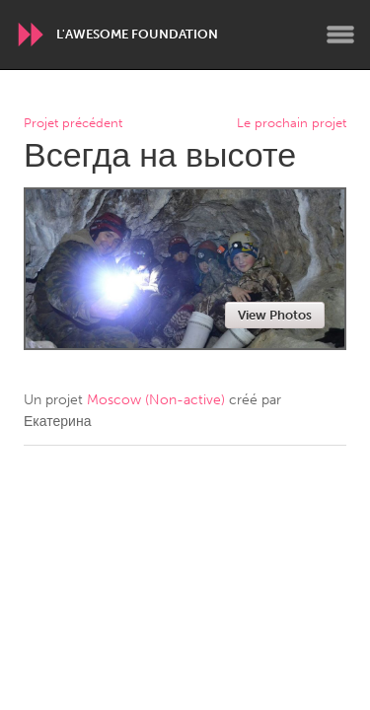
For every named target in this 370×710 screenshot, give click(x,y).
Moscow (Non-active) (156, 399)
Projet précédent (73, 123)
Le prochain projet (291, 123)
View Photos (275, 315)
